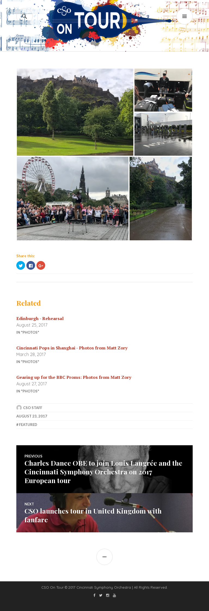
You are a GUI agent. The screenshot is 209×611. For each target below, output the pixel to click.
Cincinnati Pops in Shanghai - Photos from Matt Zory (71, 348)
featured (28, 424)
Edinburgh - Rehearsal (40, 318)
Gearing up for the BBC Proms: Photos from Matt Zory (73, 377)
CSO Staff (32, 408)
